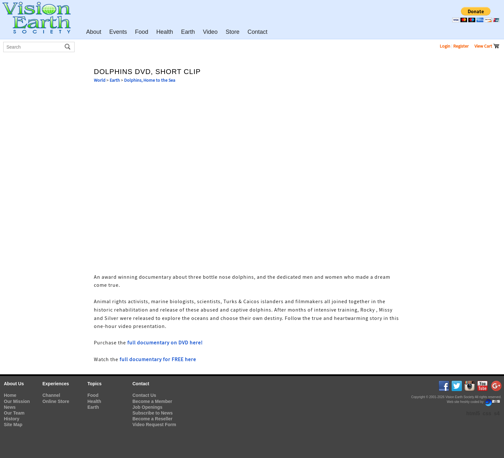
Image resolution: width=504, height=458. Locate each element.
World (99, 80)
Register (461, 46)
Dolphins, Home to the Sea (149, 80)
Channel (51, 395)
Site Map (13, 424)
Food (92, 395)
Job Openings (147, 407)
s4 (497, 413)
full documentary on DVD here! (165, 343)
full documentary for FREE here (158, 359)
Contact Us (144, 395)
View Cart (487, 46)
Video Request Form (154, 424)
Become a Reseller (152, 418)
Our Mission (17, 401)
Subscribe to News (152, 413)
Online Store (55, 401)
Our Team (14, 413)
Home (10, 395)
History (11, 418)
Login (445, 46)
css (487, 413)
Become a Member (152, 401)
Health (94, 401)
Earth (115, 80)
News (10, 407)
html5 (473, 413)
